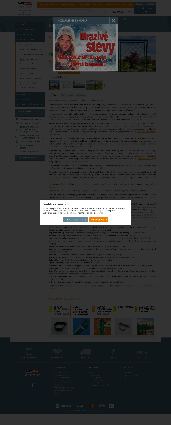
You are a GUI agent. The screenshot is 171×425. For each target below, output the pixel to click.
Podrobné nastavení (76, 220)
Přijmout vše (97, 220)
